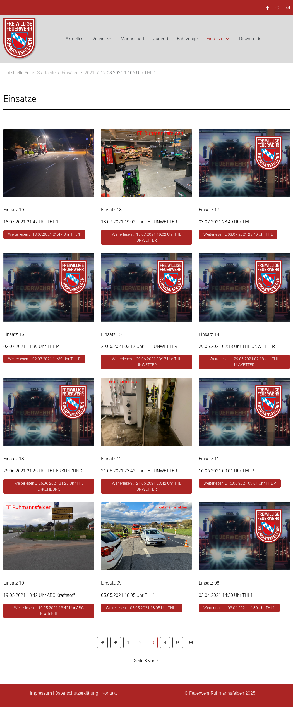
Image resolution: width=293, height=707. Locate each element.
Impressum (41, 693)
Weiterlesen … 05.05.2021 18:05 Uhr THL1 (141, 607)
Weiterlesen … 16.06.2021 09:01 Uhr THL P (239, 483)
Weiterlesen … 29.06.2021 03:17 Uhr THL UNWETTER (146, 362)
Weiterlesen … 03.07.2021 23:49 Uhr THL (238, 234)
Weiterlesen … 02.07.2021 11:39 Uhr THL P (44, 359)
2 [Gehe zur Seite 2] (140, 642)
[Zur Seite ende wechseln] (191, 642)
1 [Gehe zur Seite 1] (128, 642)
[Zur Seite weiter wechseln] (177, 642)
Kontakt (109, 693)
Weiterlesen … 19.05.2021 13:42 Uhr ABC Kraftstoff (49, 610)
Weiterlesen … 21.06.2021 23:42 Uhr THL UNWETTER (146, 486)
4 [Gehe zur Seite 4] (165, 642)
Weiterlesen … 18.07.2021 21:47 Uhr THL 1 (44, 234)
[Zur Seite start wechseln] (102, 642)
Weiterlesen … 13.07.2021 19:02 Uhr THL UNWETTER (146, 237)
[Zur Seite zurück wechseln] (115, 642)
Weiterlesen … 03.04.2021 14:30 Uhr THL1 (239, 607)
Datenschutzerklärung (76, 693)
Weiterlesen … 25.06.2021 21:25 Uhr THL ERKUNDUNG (48, 486)
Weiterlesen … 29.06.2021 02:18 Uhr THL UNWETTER (244, 362)
